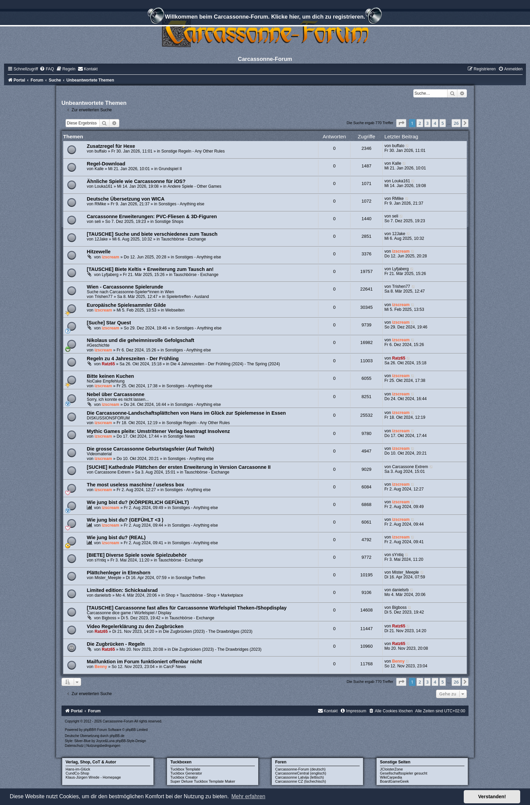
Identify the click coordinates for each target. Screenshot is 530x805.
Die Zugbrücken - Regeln (116, 644)
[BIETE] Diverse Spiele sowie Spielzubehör (137, 555)
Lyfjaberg (110, 274)
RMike (100, 204)
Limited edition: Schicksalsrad (122, 590)
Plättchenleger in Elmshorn (118, 572)
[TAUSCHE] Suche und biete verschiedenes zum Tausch (152, 234)
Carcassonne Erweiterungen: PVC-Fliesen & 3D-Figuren (152, 216)
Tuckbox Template (185, 769)
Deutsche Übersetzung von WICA (126, 199)
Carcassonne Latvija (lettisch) (299, 777)
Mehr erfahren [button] (248, 796)
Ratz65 (108, 364)
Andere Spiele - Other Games (194, 186)
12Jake (101, 239)
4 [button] (435, 123)
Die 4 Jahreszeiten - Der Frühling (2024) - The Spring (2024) (225, 364)
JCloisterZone (391, 769)
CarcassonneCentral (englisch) (300, 773)
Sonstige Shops (169, 221)
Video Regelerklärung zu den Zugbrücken (135, 626)
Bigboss (109, 618)
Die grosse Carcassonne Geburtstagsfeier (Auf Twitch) (150, 449)
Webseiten (175, 310)
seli (98, 221)
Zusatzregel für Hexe (111, 146)
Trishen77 (104, 296)
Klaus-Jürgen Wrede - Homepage (93, 777)
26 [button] (456, 123)
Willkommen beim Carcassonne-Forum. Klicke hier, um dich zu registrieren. (265, 17)
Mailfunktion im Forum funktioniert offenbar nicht (144, 661)
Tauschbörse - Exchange (183, 239)
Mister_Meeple (108, 577)
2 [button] (419, 123)
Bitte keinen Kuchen (110, 376)
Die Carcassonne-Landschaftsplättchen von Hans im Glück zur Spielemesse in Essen (186, 413)
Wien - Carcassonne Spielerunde (125, 287)
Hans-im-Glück (78, 769)
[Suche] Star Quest (109, 322)
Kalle (99, 168)
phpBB (88, 730)
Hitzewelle (99, 251)
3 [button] (427, 123)
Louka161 (104, 186)
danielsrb (103, 595)
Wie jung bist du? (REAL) (116, 537)
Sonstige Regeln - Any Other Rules (193, 151)
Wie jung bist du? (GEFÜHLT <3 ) (125, 520)
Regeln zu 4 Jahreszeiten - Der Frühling (133, 358)
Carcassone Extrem (112, 472)
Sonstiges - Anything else (181, 204)
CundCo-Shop (77, 773)
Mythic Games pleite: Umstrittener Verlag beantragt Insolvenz (158, 431)
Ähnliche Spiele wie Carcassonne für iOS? (136, 181)
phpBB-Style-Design (131, 741)
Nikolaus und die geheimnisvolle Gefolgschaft (140, 340)
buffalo (101, 151)
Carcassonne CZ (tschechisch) (300, 781)
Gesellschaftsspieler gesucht (403, 773)
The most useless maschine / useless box (135, 484)
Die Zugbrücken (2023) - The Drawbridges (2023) (207, 631)
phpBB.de (117, 736)
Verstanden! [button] (492, 796)
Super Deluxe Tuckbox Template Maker (202, 781)
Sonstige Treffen (190, 577)
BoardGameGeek (394, 781)
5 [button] (442, 123)
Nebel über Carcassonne (115, 394)
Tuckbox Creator (184, 777)
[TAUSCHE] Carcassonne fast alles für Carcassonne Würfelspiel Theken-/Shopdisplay (187, 608)
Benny (101, 666)
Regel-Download (106, 163)
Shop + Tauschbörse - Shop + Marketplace (204, 595)
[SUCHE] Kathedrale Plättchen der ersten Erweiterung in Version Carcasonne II (179, 467)
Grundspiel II (170, 168)
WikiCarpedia (391, 777)
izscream (110, 257)
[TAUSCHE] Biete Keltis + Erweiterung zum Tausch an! (150, 269)
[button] (401, 123)
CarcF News (174, 666)
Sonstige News (181, 436)
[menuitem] (47, 69)
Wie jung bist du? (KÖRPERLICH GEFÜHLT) (138, 502)
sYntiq (100, 560)
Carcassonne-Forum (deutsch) (300, 769)
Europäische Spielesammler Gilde (126, 305)
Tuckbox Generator (186, 773)
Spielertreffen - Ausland (187, 296)
